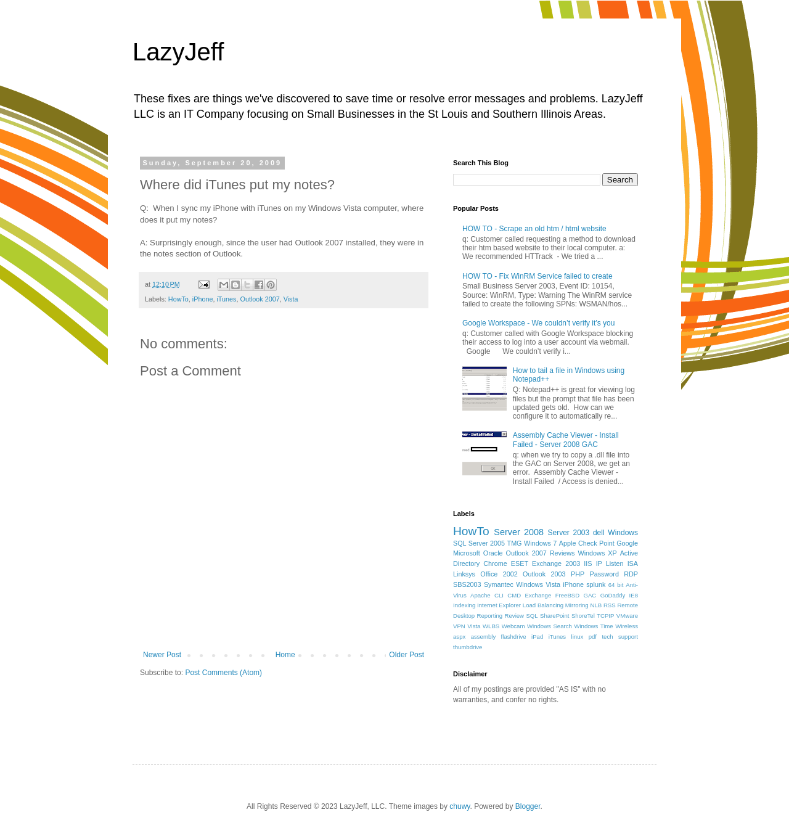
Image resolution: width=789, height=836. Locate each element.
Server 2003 (568, 532)
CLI (499, 595)
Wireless (626, 626)
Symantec (498, 584)
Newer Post (162, 654)
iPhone (202, 299)
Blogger (528, 806)
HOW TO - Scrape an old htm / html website (534, 228)
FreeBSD (567, 595)
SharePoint (554, 615)
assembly (483, 636)
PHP (577, 574)
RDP (631, 574)
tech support (620, 636)
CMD (514, 595)
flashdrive (513, 636)
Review (514, 615)
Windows (623, 532)
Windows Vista (538, 584)
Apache (480, 595)
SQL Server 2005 (479, 543)
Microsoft (466, 553)
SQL (532, 615)
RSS (609, 605)
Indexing (464, 605)
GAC (590, 595)
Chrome (495, 563)
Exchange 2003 (556, 563)
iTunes (226, 299)
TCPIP (605, 615)
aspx (459, 636)
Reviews (562, 553)
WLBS (491, 626)
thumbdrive (467, 647)
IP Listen (610, 563)
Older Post (406, 654)
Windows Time (593, 626)
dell (599, 532)
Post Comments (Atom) (223, 672)
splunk (595, 584)
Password (604, 574)
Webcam (513, 626)
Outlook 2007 (259, 299)
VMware (627, 615)
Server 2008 (519, 532)
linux (577, 636)
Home (285, 654)
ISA (633, 563)
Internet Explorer (499, 605)
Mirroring (577, 605)
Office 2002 (498, 574)
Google (627, 543)
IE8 (633, 595)
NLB (596, 605)
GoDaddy (613, 595)
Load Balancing (543, 605)
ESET (519, 563)
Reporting (490, 615)
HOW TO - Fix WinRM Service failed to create (537, 276)
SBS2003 (467, 584)
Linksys (464, 574)
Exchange (538, 595)
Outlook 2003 (544, 574)
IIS (588, 563)
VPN (459, 626)
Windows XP (597, 553)
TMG (514, 543)
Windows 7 (540, 543)
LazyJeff (178, 51)
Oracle (493, 553)
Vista (291, 299)
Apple (567, 543)
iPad (537, 636)
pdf (593, 636)
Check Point (596, 543)
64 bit (616, 584)
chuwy (459, 806)
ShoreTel (583, 615)
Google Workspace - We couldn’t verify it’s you (538, 323)
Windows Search (549, 626)
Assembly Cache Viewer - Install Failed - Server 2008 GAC (566, 439)
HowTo (178, 299)
